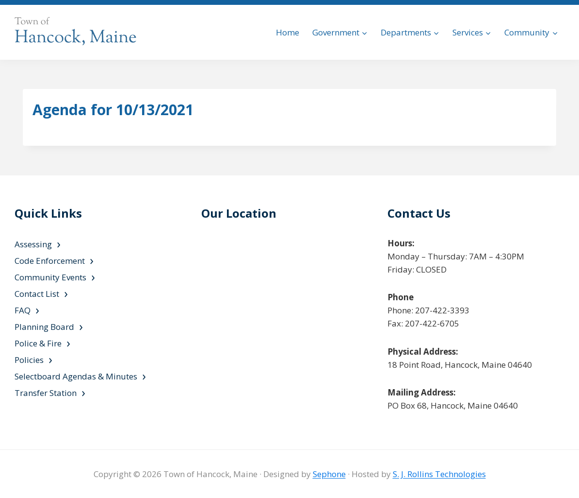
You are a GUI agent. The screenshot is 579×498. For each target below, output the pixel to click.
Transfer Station (46, 392)
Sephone (329, 474)
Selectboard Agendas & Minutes (76, 376)
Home (287, 32)
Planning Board (44, 326)
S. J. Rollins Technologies (439, 474)
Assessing (33, 244)
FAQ (23, 310)
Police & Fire (38, 343)
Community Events (50, 277)
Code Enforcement (50, 260)
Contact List (37, 293)
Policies (29, 359)
